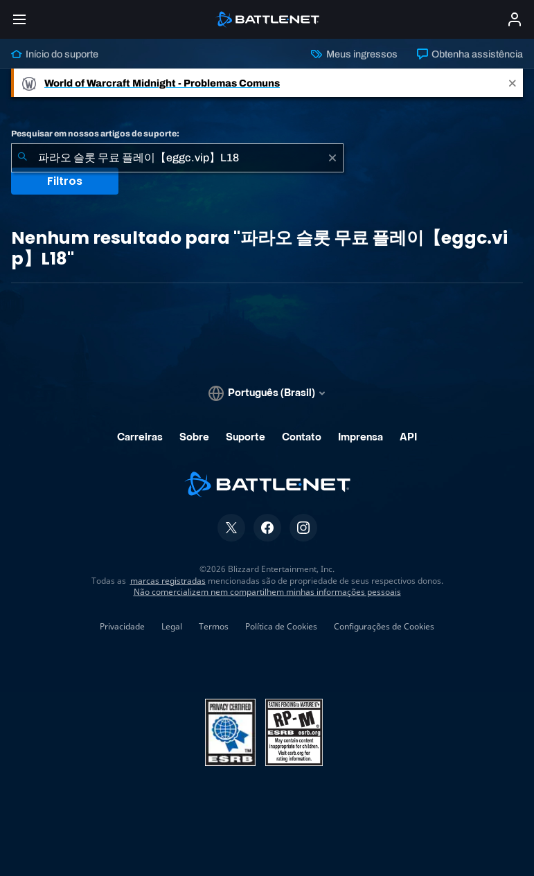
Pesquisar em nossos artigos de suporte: (95, 133)
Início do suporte (54, 54)
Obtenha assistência (470, 54)
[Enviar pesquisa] (22, 157)
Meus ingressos (354, 54)
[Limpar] (332, 157)
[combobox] (177, 157)
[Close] (512, 83)
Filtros (64, 181)
